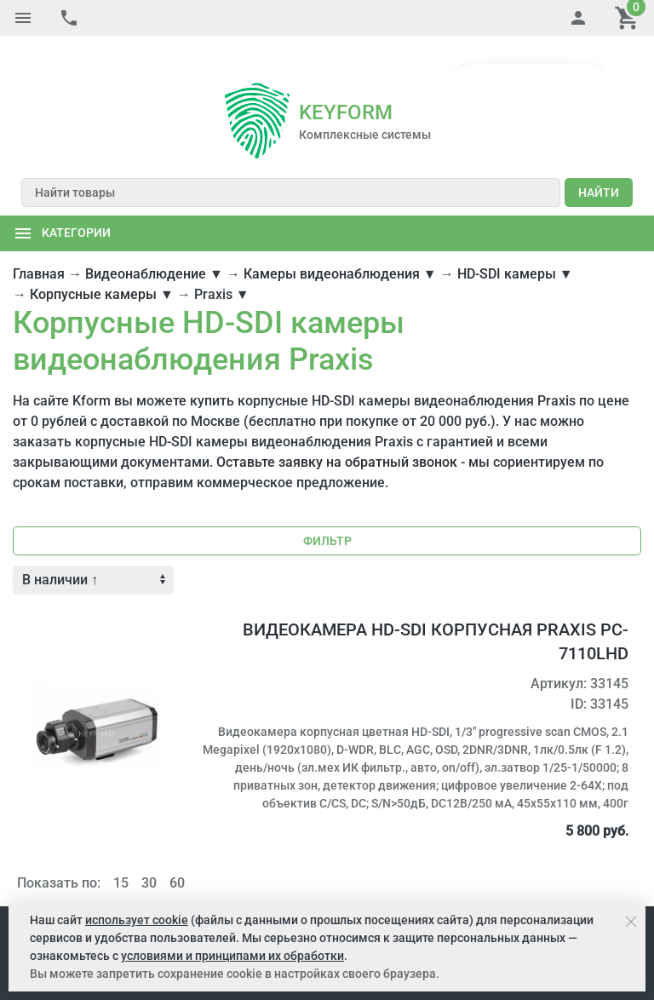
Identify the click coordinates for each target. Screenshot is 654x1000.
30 (149, 847)
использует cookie (136, 920)
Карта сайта (421, 887)
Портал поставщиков (317, 887)
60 (177, 847)
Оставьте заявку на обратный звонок (336, 426)
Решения (223, 887)
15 (121, 847)
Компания (42, 887)
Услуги (170, 887)
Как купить (110, 887)
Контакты (492, 887)
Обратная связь (574, 887)
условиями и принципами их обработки (232, 956)
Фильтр (327, 505)
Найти (598, 157)
